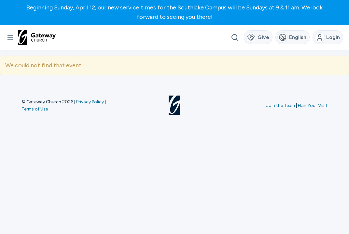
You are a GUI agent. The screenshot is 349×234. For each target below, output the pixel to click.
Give (258, 37)
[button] (10, 37)
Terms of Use (34, 108)
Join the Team (280, 105)
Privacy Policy (90, 101)
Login (327, 37)
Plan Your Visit (313, 105)
